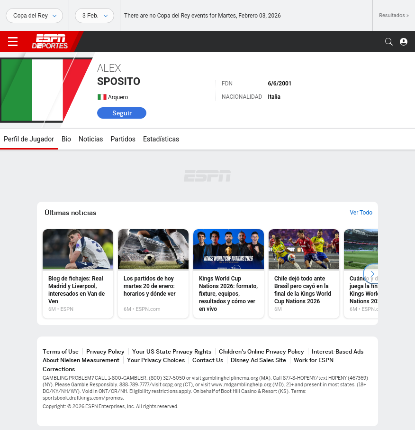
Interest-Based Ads (337, 351)
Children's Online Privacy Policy (261, 351)
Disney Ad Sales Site (258, 360)
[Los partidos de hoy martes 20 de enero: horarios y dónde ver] (153, 273)
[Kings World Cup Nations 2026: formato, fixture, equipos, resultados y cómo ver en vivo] (228, 273)
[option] (78, 273)
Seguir (122, 113)
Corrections (59, 369)
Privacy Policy (105, 351)
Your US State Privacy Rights (171, 351)
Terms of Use (61, 351)
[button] (389, 42)
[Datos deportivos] (94, 16)
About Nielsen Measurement (81, 360)
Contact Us (207, 360)
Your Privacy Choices (156, 360)
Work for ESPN (314, 360)
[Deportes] (34, 16)
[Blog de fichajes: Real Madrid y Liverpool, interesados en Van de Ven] (78, 273)
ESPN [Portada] (50, 41)
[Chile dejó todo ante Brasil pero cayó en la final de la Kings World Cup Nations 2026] (304, 273)
